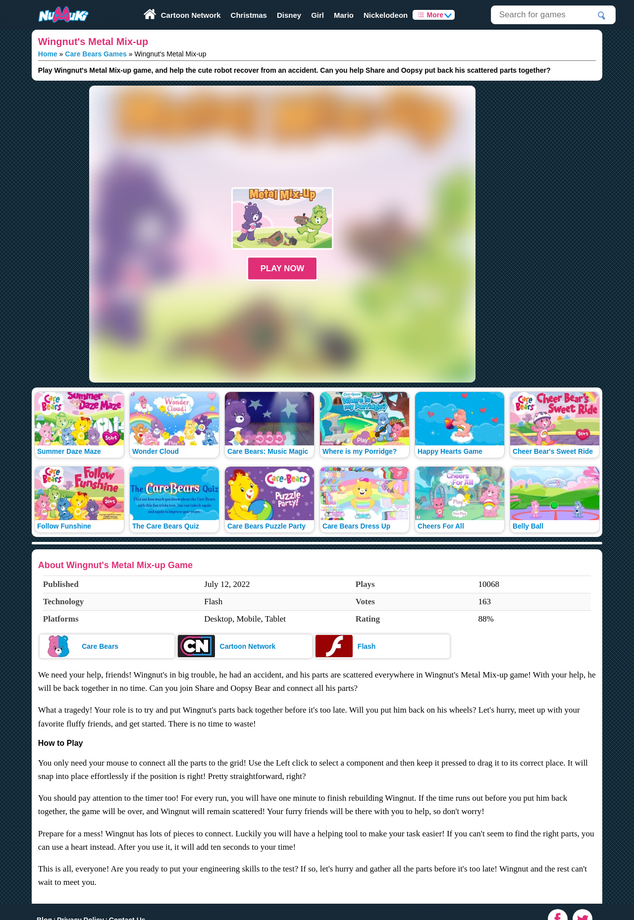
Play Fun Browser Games (54, 3)
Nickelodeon (386, 15)
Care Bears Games (96, 54)
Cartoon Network (191, 15)
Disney (289, 15)
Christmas (249, 15)
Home (47, 54)
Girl (317, 15)
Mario (344, 15)
